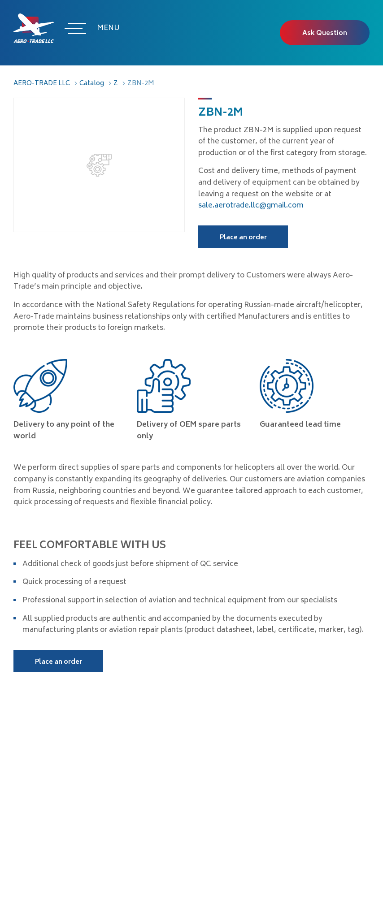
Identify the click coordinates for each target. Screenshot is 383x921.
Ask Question (324, 33)
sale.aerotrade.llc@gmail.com (251, 205)
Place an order (243, 237)
